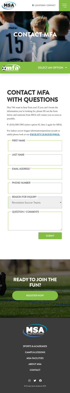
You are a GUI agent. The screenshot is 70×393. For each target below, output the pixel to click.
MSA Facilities (35, 358)
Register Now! (35, 295)
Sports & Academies (35, 346)
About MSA (35, 364)
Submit (50, 235)
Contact (35, 370)
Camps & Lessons (35, 352)
